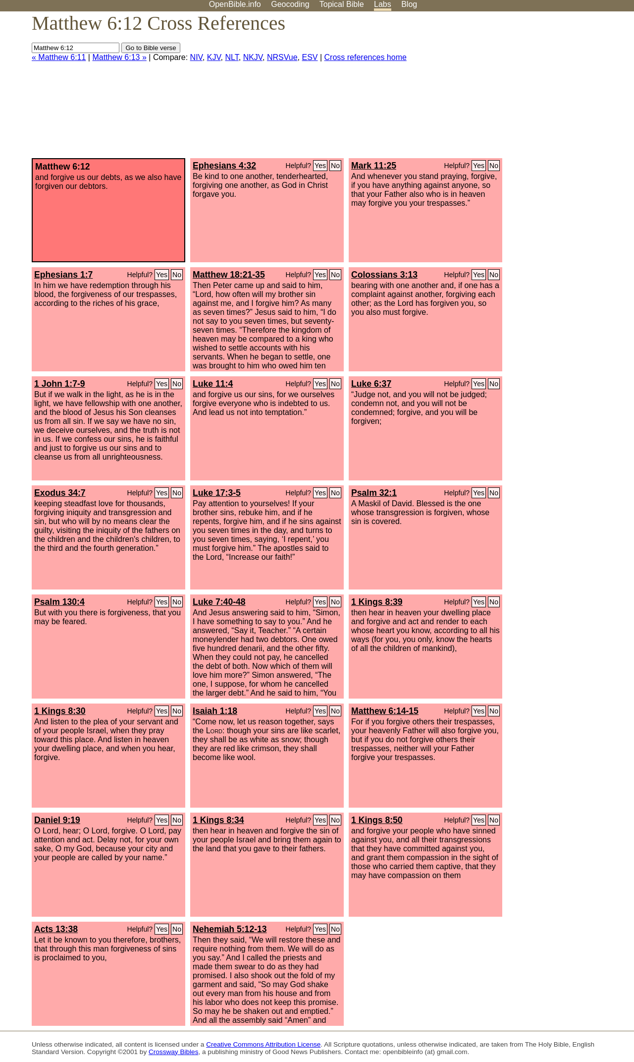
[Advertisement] (534, 88)
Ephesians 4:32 (224, 166)
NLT (231, 57)
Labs (382, 4)
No (335, 166)
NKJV (253, 57)
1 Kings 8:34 (218, 820)
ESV (310, 57)
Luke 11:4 (213, 384)
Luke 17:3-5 (217, 493)
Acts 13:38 (56, 929)
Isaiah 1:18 (215, 711)
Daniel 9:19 (57, 820)
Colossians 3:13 (384, 275)
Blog (409, 4)
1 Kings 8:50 (377, 820)
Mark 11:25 (373, 166)
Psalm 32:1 (374, 493)
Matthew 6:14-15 (385, 711)
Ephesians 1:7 (63, 275)
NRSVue (282, 57)
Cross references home (365, 57)
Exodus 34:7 (60, 493)
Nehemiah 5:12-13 (230, 929)
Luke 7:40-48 (219, 602)
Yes (320, 166)
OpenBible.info (235, 4)
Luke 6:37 (371, 384)
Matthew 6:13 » (119, 57)
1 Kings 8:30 (60, 711)
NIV (196, 57)
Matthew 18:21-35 (229, 275)
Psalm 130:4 (59, 602)
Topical (341, 4)
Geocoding (290, 4)
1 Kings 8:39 (377, 602)
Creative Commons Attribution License (263, 1044)
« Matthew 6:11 (59, 57)
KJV (214, 57)
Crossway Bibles (173, 1052)
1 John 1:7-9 (59, 384)
